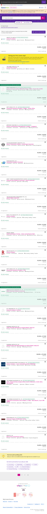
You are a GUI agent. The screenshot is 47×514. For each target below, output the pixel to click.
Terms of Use (27, 507)
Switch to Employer (13, 7)
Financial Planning (12, 469)
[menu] (45, 7)
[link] (9, 27)
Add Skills (18, 22)
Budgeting (28, 464)
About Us (5, 501)
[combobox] (21, 17)
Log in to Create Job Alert (40, 32)
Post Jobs (16, 501)
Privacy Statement (18, 507)
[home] (4, 7)
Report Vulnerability (8, 507)
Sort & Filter (27, 22)
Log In (42, 7)
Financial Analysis (26, 466)
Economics (10, 466)
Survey (10, 501)
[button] (45, 11)
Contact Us (30, 504)
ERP (17, 466)
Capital (35, 464)
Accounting (11, 464)
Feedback (37, 504)
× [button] (39, 18)
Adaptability (19, 464)
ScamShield (10, 12)
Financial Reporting (24, 469)
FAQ (42, 504)
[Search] (21, 17)
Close (44, 2)
